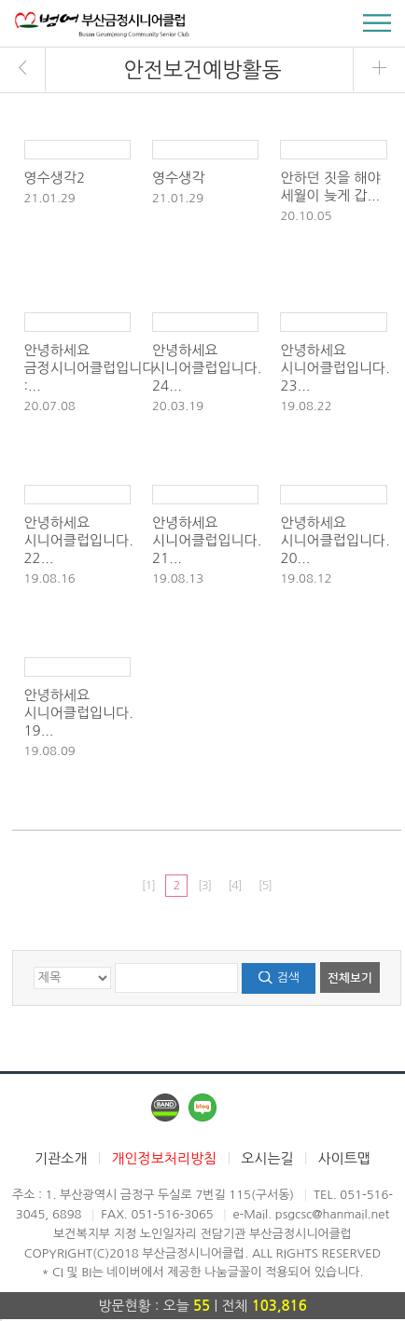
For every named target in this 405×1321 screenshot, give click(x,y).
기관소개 (61, 1158)
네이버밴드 (165, 1107)
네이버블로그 (202, 1107)
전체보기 (350, 977)
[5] (265, 885)
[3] (204, 885)
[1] (148, 885)
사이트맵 (344, 1158)
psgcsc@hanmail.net (332, 1214)
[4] (234, 885)
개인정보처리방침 (163, 1158)
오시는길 (267, 1158)
